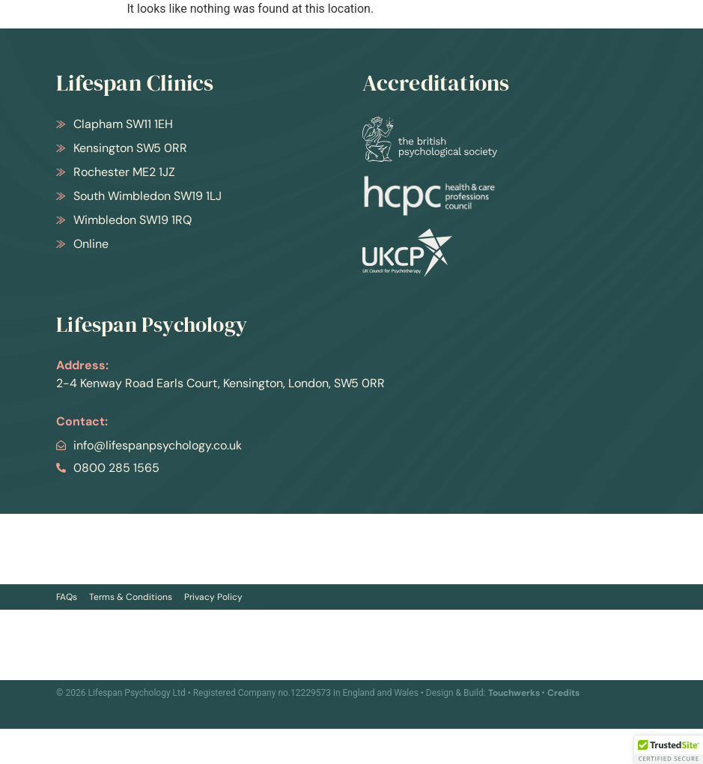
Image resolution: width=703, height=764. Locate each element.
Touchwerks (514, 693)
